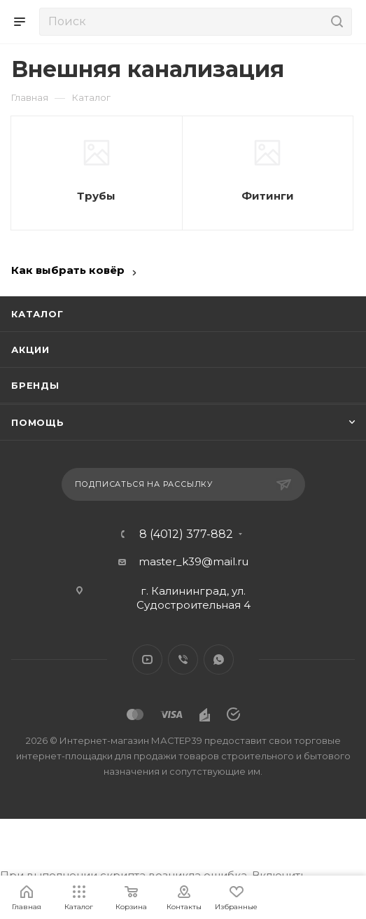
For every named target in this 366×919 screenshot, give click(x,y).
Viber (183, 659)
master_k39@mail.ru (193, 561)
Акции (30, 349)
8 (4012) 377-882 (186, 534)
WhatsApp (219, 659)
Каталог (37, 313)
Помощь (37, 422)
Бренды (35, 385)
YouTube (147, 659)
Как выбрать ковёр (68, 270)
